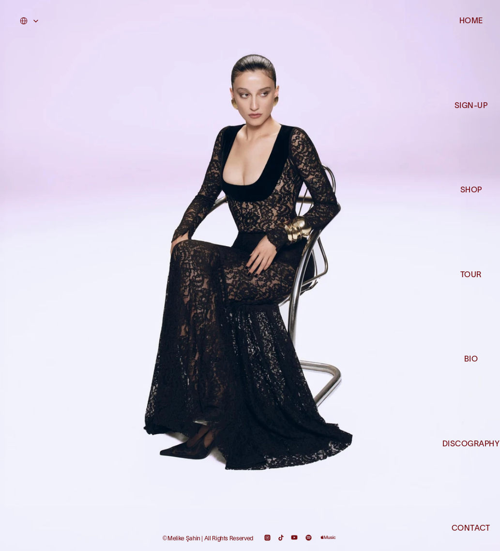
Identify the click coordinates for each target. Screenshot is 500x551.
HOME (471, 21)
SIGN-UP (471, 106)
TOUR (471, 275)
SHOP (471, 190)
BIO (471, 359)
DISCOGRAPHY (471, 444)
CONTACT (471, 528)
